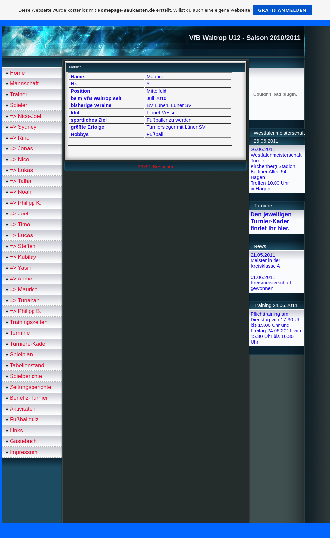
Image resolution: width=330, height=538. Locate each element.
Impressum (23, 452)
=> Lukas (21, 170)
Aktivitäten (22, 409)
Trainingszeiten (29, 322)
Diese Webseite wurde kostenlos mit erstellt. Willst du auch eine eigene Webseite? (165, 10)
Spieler (18, 105)
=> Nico (19, 159)
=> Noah (20, 192)
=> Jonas (21, 149)
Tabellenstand (27, 365)
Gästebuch (23, 441)
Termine (20, 333)
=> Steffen (22, 246)
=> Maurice (24, 289)
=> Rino (20, 138)
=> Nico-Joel (25, 116)
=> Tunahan (25, 300)
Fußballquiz (24, 419)
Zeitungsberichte (30, 387)
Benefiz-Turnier (29, 398)
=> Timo (20, 224)
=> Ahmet (22, 279)
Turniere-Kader (28, 344)
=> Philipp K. (25, 203)
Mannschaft (24, 83)
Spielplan (21, 354)
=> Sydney (23, 127)
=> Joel (19, 214)
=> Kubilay (23, 257)
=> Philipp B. (25, 311)
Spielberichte (26, 376)
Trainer (18, 94)
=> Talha (20, 181)
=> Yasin (21, 268)
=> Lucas (21, 235)
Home (17, 73)
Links (16, 430)
